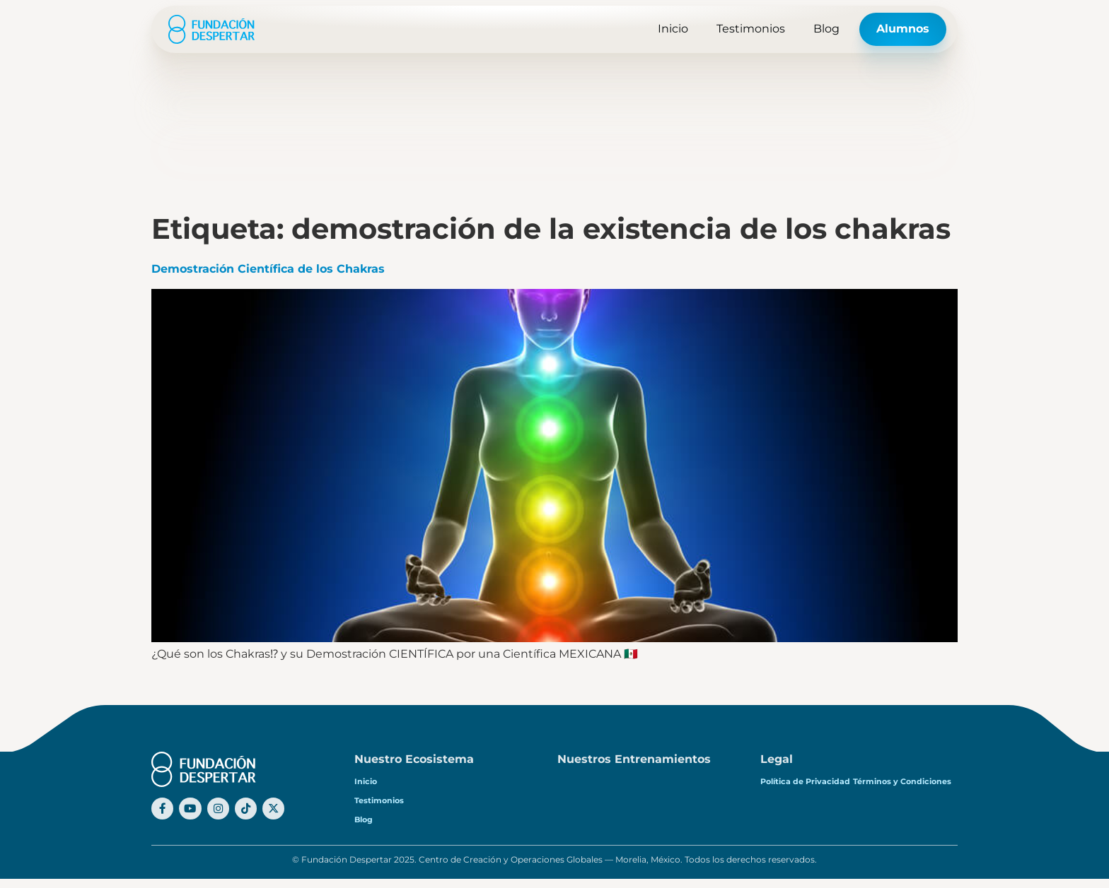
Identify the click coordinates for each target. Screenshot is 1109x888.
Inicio (673, 28)
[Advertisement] (554, 106)
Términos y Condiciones (823, 801)
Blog (826, 28)
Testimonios (750, 28)
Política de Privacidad (816, 782)
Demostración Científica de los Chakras (268, 269)
